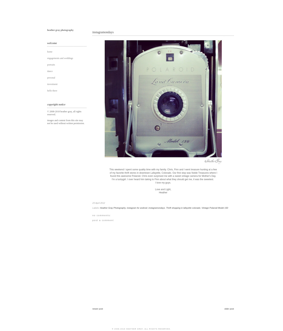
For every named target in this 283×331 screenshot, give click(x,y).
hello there (52, 90)
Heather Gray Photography (113, 208)
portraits (51, 64)
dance (50, 71)
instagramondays (103, 32)
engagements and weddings (60, 58)
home (49, 51)
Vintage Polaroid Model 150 (215, 208)
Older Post (229, 309)
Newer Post (97, 309)
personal (51, 77)
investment (52, 84)
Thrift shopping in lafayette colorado (183, 208)
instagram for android (137, 208)
